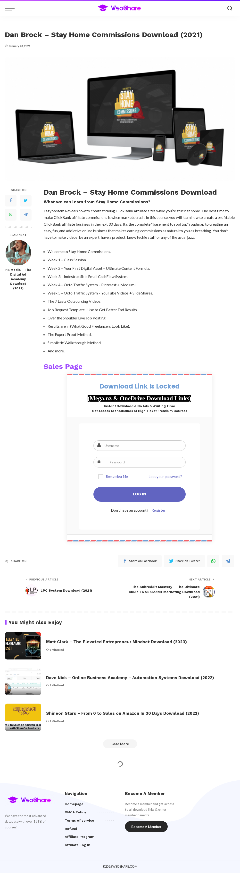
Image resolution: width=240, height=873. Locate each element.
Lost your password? (165, 476)
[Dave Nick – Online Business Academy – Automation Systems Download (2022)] (23, 681)
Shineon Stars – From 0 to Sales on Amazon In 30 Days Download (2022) (122, 713)
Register (158, 510)
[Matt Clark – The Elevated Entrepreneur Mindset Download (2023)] (23, 645)
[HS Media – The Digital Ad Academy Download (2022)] (18, 252)
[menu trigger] (11, 8)
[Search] (230, 8)
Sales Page (63, 366)
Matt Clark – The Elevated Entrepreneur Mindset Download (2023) (116, 641)
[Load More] (120, 743)
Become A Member (146, 827)
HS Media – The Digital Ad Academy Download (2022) (18, 279)
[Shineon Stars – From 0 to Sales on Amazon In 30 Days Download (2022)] (23, 717)
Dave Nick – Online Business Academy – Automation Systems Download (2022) (130, 677)
